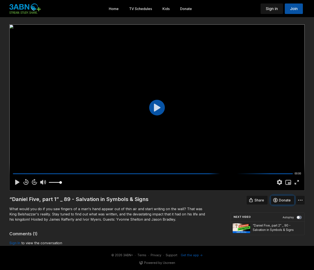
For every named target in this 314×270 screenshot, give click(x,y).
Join (294, 8)
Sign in (272, 8)
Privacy (156, 255)
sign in (14, 243)
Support (171, 255)
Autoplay (292, 217)
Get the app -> (192, 255)
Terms (141, 255)
